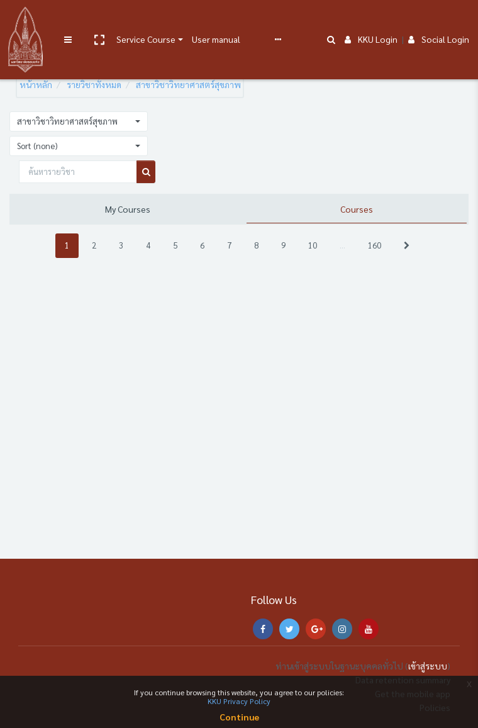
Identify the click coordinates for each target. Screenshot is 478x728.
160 (374, 245)
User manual (216, 20)
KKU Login (371, 20)
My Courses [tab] (127, 209)
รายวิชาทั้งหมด (94, 84)
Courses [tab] (356, 209)
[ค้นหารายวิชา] (78, 171)
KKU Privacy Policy (239, 701)
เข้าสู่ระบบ (427, 665)
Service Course (145, 20)
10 (312, 245)
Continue (239, 716)
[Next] (406, 245)
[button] (99, 20)
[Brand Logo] (25, 21)
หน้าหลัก (35, 84)
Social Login (438, 20)
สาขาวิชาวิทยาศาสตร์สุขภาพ (188, 84)
